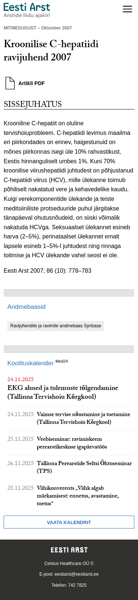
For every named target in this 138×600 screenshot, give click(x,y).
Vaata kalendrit (69, 522)
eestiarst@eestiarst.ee (76, 574)
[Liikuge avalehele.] (27, 10)
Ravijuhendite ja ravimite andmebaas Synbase (55, 325)
